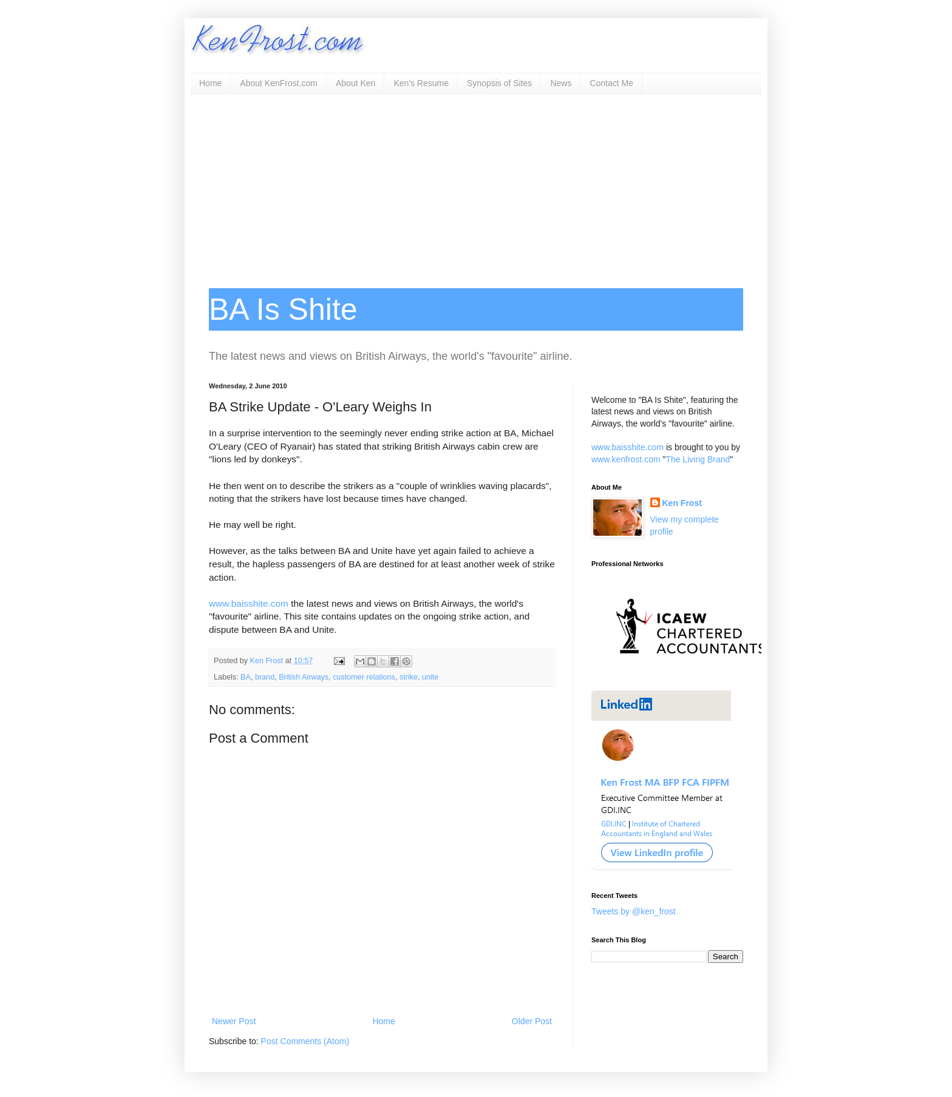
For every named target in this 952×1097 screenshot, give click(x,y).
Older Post (532, 1021)
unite (430, 677)
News (560, 83)
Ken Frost (682, 503)
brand (264, 677)
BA (245, 677)
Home (210, 83)
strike (408, 677)
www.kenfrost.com (626, 459)
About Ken (355, 83)
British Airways (303, 677)
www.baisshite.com (248, 603)
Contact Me (611, 83)
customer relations (364, 677)
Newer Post (234, 1021)
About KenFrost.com (279, 83)
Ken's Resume (421, 83)
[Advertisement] (476, 185)
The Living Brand (697, 459)
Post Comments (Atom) (305, 1041)
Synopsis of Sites (499, 83)
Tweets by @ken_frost (633, 911)
